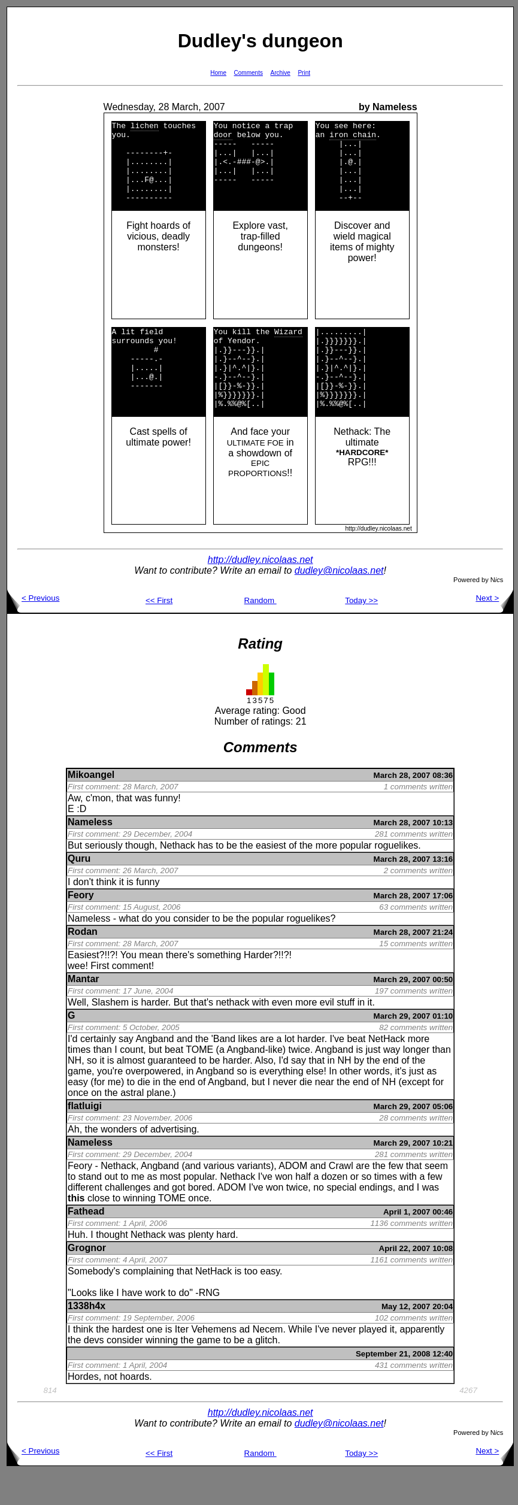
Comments (248, 72)
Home (218, 72)
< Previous (33, 630)
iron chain (352, 137)
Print (304, 72)
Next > (494, 630)
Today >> (361, 632)
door (223, 137)
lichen (145, 127)
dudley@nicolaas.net (339, 603)
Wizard (288, 349)
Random (260, 632)
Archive (280, 72)
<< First (159, 632)
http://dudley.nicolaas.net (260, 592)
